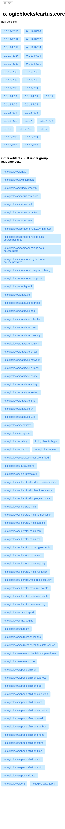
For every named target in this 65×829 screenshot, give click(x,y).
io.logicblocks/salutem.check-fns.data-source (29, 645)
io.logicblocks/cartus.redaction (21, 212)
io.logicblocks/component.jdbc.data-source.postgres (24, 260)
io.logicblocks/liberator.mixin (20, 506)
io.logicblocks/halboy (16, 441)
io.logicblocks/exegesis (17, 433)
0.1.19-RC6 (31, 80)
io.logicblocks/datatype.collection (22, 319)
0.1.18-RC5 (31, 104)
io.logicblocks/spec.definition (20, 669)
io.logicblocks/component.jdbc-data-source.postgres (24, 238)
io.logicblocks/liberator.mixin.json (22, 555)
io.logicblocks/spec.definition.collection (26, 694)
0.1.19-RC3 (10, 96)
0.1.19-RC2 (31, 96)
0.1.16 (7, 129)
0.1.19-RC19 (11, 39)
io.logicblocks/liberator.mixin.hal (22, 539)
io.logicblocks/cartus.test (18, 220)
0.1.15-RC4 (31, 137)
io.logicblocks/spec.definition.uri (22, 759)
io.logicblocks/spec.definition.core (23, 702)
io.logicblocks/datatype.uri (18, 408)
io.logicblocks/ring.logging (18, 620)
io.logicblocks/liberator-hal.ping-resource (27, 498)
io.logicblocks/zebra (44, 783)
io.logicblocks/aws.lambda (19, 179)
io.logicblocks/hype (46, 441)
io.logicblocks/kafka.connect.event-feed (26, 457)
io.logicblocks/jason (46, 449)
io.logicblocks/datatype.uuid (19, 416)
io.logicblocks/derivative (17, 425)
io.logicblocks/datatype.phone (21, 376)
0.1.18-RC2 (10, 121)
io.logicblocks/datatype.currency (22, 335)
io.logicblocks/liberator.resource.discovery (27, 579)
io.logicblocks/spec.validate (19, 775)
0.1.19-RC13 (33, 55)
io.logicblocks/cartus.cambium (21, 196)
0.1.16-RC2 (25, 129)
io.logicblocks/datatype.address (22, 302)
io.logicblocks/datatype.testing (21, 392)
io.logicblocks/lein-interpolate (20, 474)
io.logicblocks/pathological (19, 612)
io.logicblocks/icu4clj (15, 449)
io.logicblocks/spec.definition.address (25, 677)
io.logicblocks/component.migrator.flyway (27, 270)
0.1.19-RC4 (31, 88)
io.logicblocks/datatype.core (20, 327)
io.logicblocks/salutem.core (19, 661)
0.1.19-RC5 (10, 88)
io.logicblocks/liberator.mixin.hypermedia (27, 547)
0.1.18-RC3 (31, 112)
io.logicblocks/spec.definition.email (23, 718)
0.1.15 (43, 129)
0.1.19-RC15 (33, 47)
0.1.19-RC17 (33, 39)
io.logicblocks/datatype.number (21, 368)
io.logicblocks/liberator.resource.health (26, 596)
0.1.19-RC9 (10, 72)
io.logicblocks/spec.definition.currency (25, 710)
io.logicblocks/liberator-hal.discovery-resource (30, 482)
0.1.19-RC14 (11, 55)
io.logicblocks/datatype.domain (21, 343)
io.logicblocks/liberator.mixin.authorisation (27, 514)
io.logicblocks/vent (14, 783)
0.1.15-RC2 (31, 145)
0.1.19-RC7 (10, 80)
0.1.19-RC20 (33, 31)
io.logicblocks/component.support (23, 278)
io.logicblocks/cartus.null (18, 204)
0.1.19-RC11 (33, 63)
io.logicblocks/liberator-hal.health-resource (28, 490)
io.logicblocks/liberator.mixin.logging (24, 563)
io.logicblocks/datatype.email (20, 351)
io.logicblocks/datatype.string (20, 384)
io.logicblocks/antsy (15, 171)
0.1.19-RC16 (11, 47)
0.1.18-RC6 (10, 104)
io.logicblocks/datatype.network (22, 360)
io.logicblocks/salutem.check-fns (22, 637)
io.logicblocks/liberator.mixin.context (24, 522)
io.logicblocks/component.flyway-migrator (27, 228)
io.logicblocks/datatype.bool (19, 311)
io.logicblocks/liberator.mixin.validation (25, 571)
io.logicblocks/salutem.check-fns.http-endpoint (30, 653)
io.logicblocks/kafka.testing (19, 465)
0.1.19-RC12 (11, 63)
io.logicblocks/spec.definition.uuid (23, 767)
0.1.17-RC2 (46, 121)
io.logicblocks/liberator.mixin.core (23, 531)
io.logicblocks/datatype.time (19, 400)
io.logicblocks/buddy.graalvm (20, 188)
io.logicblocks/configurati (18, 286)
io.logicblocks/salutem (16, 628)
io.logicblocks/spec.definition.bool (23, 685)
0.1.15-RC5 (10, 137)
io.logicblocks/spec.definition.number (25, 726)
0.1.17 (28, 121)
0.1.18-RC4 (10, 112)
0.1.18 (49, 96)
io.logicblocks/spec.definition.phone (24, 734)
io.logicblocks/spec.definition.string (23, 743)
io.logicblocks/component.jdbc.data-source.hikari (24, 249)
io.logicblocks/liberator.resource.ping (24, 604)
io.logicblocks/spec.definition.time (23, 751)
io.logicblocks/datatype (17, 294)
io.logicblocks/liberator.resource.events (26, 588)
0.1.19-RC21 (11, 31)
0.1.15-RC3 (10, 145)
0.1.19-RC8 (31, 72)
